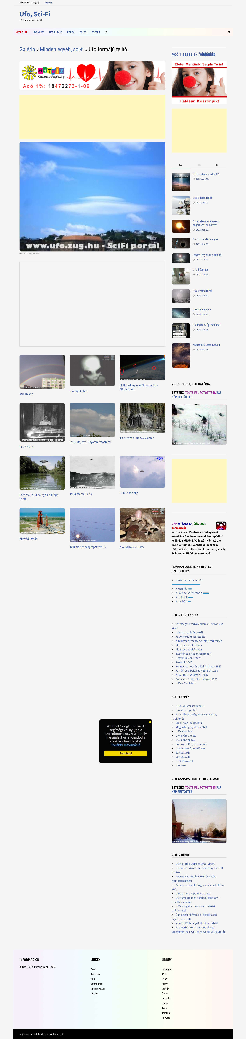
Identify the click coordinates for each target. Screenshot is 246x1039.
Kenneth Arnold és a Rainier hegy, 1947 (198, 666)
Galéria (27, 49)
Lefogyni (166, 969)
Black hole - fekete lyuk (205, 239)
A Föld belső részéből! (192, 593)
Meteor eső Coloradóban (206, 344)
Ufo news (38, 32)
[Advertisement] (92, 117)
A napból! (183, 601)
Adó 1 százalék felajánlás (193, 54)
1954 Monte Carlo (81, 494)
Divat (93, 969)
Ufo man (181, 765)
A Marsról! (184, 588)
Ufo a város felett (202, 291)
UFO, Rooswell (184, 761)
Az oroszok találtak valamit (137, 438)
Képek (71, 32)
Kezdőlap (21, 32)
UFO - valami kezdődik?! (206, 174)
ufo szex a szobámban (189, 645)
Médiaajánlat (56, 1034)
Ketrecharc (96, 984)
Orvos (165, 993)
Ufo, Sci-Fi (34, 14)
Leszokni (167, 998)
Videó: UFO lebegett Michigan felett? (197, 923)
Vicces (96, 32)
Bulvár (165, 988)
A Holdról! (184, 597)
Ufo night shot (78, 391)
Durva (165, 984)
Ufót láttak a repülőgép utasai (193, 893)
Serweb (166, 1017)
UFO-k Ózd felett (185, 683)
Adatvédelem (41, 1034)
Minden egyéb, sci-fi (62, 49)
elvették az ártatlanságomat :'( (193, 653)
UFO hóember (200, 269)
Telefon (166, 1013)
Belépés (48, 2)
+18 (164, 974)
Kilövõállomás (28, 539)
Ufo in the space (202, 309)
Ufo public (55, 32)
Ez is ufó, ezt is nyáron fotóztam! (90, 442)
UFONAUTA (26, 447)
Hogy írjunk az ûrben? (188, 658)
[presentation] (181, 165)
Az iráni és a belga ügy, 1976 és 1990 (197, 670)
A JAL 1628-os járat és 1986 (192, 675)
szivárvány (26, 394)
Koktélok (95, 974)
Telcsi (83, 32)
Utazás (94, 993)
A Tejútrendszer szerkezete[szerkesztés (199, 641)
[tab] (181, 165)
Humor (165, 1003)
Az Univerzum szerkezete (190, 636)
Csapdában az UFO (132, 547)
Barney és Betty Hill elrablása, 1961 (196, 679)
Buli (93, 979)
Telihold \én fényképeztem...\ (88, 547)
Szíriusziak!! (183, 752)
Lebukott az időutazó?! (189, 632)
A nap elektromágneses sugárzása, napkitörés (206, 223)
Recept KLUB (98, 988)
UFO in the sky (129, 493)
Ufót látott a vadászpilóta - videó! (195, 864)
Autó (164, 1008)
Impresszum (25, 1034)
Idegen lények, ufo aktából (207, 255)
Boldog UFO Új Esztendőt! (207, 325)
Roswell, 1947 (184, 662)
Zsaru (165, 979)
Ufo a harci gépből (203, 197)
